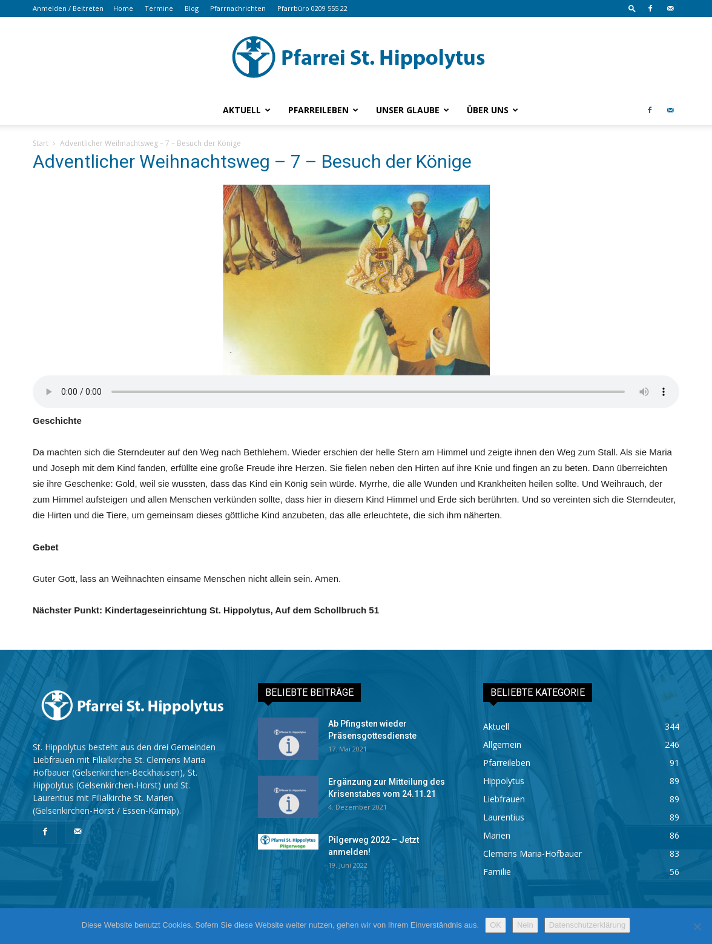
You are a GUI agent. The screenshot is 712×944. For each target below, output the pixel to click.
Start (40, 143)
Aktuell (247, 110)
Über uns (492, 110)
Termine (159, 8)
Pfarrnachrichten (238, 8)
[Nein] (697, 926)
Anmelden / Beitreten (68, 8)
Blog (192, 8)
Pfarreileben (323, 110)
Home (123, 8)
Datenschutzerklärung (587, 924)
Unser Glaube (412, 110)
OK (495, 924)
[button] (632, 8)
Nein (525, 924)
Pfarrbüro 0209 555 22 (312, 8)
